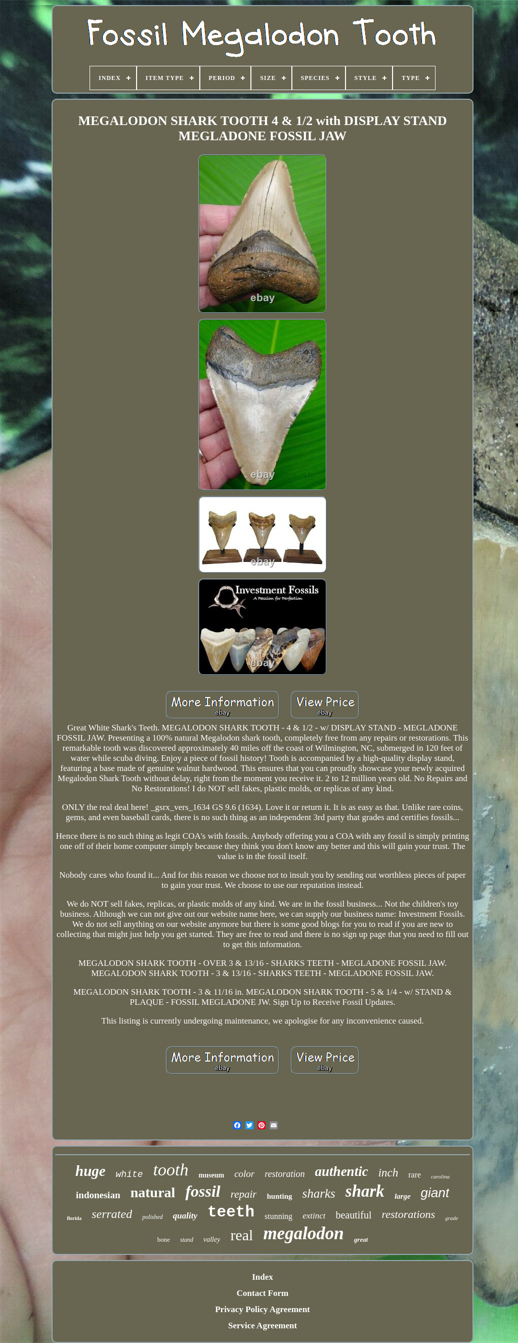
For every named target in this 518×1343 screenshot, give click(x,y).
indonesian (98, 1195)
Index (262, 1277)
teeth (230, 1212)
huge (90, 1171)
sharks (319, 1193)
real (241, 1235)
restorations (409, 1214)
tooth (171, 1169)
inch (388, 1172)
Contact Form (262, 1293)
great (361, 1239)
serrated (112, 1213)
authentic (341, 1171)
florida (74, 1218)
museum (212, 1175)
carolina (440, 1176)
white (129, 1174)
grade (451, 1218)
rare (414, 1174)
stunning (278, 1216)
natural (153, 1192)
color (244, 1173)
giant (435, 1192)
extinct (314, 1215)
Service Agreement (262, 1325)
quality (185, 1215)
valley (211, 1239)
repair (244, 1194)
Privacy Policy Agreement (262, 1309)
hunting (279, 1196)
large (403, 1196)
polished (152, 1216)
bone (163, 1239)
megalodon (303, 1233)
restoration (285, 1174)
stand (186, 1239)
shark (365, 1191)
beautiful (353, 1214)
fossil (202, 1191)
